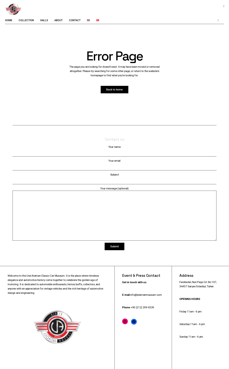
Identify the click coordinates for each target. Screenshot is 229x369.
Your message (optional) (114, 214)
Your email (114, 164)
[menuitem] (88, 20)
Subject (114, 178)
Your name (114, 151)
